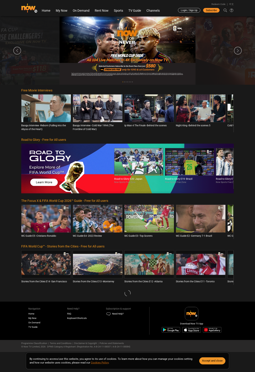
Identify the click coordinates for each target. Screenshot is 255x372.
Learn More (44, 182)
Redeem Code (218, 4)
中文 (231, 4)
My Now (61, 10)
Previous (17, 50)
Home (46, 10)
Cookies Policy (100, 362)
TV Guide (134, 10)
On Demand (81, 10)
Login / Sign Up (189, 10)
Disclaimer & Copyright (85, 343)
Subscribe (211, 10)
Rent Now (102, 10)
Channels (153, 10)
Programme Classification (34, 343)
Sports (118, 10)
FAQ (69, 313)
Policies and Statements (112, 343)
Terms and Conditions (61, 343)
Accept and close (212, 360)
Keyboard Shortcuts (77, 318)
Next (237, 50)
